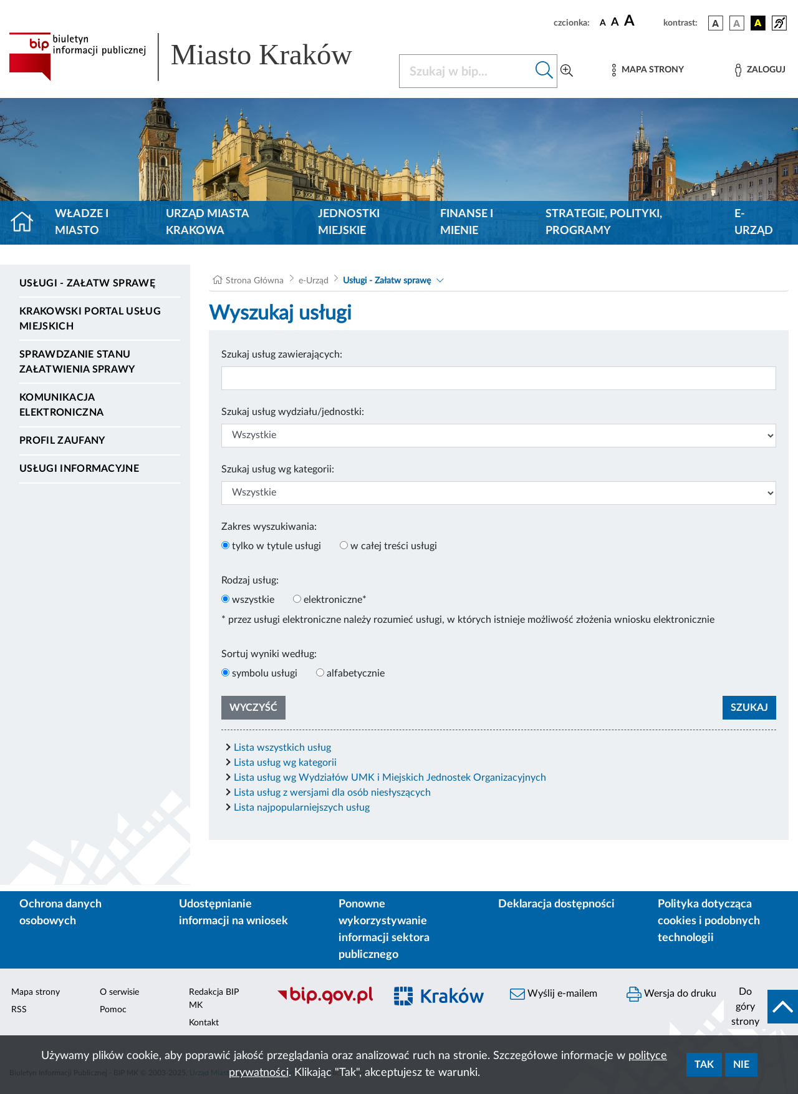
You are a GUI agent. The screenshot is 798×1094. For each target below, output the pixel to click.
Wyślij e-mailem (553, 994)
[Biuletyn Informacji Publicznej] (324, 1003)
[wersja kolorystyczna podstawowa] (715, 23)
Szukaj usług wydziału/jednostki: (292, 412)
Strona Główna (255, 280)
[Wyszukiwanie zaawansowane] (566, 71)
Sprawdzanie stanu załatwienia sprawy (77, 361)
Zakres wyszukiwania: (269, 527)
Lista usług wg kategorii (285, 763)
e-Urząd (753, 222)
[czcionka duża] (642, 21)
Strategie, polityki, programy (604, 222)
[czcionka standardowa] (602, 22)
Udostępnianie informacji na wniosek (233, 913)
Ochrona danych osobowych (60, 913)
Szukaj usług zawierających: (281, 354)
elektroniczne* (335, 600)
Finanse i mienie (466, 222)
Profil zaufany (62, 441)
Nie (741, 1065)
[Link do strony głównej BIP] (196, 56)
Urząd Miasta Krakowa (207, 222)
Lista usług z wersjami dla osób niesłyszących (332, 793)
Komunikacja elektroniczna (61, 405)
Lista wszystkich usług (282, 748)
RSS (19, 1009)
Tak (704, 1065)
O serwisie (119, 992)
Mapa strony (35, 992)
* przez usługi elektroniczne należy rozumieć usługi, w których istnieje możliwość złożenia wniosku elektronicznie (467, 620)
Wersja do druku (671, 994)
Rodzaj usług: (250, 580)
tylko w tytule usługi (276, 546)
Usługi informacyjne (79, 469)
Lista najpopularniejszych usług (302, 808)
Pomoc (113, 1009)
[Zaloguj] (760, 70)
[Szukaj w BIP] (465, 71)
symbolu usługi (264, 673)
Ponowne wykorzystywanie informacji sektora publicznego (384, 929)
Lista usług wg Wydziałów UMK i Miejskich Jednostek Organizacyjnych (390, 778)
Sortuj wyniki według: (269, 654)
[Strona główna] (27, 223)
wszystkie (253, 600)
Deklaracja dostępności (556, 904)
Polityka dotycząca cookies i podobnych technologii (709, 921)
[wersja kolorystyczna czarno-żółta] (758, 23)
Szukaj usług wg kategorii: (277, 469)
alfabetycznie (356, 673)
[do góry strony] (761, 1006)
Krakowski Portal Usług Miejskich (90, 318)
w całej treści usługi (393, 546)
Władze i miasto (81, 222)
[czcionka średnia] (615, 22)
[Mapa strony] (648, 70)
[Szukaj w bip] (544, 71)
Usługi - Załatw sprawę (87, 283)
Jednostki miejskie (349, 222)
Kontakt (204, 1022)
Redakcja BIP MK (214, 999)
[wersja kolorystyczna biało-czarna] (737, 23)
